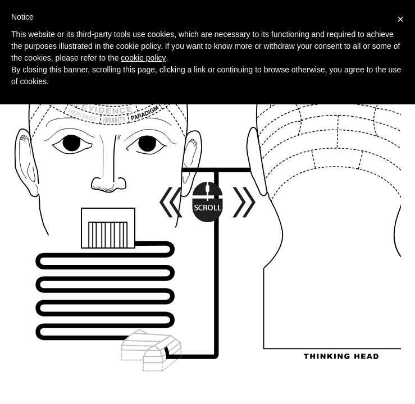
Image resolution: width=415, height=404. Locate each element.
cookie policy (143, 57)
